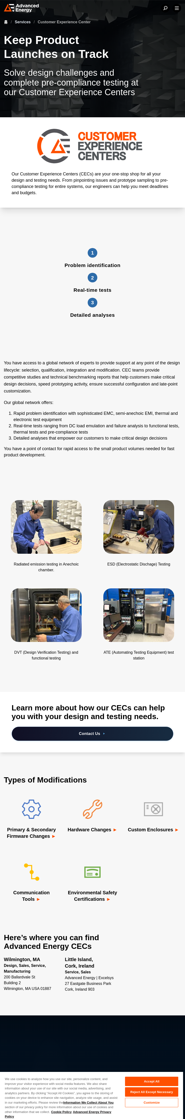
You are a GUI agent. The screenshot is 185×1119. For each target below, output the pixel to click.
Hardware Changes (90, 829)
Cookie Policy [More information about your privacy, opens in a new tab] (61, 1112)
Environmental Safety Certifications (92, 896)
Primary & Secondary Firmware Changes (31, 833)
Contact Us (92, 734)
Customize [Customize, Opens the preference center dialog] (152, 1102)
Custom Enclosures (151, 829)
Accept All (151, 1081)
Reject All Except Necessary (151, 1092)
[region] (91, 1095)
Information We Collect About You (88, 1102)
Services (23, 22)
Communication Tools (31, 896)
